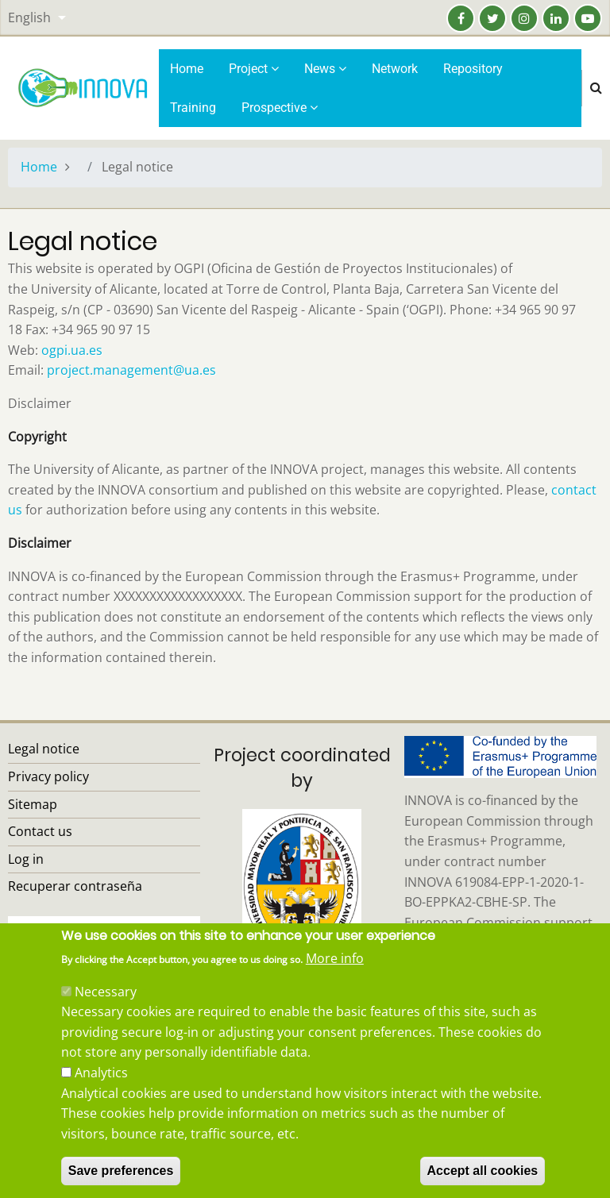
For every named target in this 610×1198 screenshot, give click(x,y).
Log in (26, 859)
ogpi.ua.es (71, 350)
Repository (473, 68)
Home (186, 68)
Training (193, 107)
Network (395, 68)
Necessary (106, 1014)
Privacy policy (48, 776)
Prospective (279, 107)
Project (254, 68)
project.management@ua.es (131, 370)
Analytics (101, 1096)
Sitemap (32, 804)
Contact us (40, 831)
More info (335, 982)
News (325, 68)
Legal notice (43, 748)
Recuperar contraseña (75, 886)
